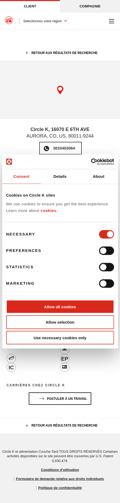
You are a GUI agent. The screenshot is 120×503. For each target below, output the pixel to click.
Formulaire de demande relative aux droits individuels (60, 479)
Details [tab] (60, 176)
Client (30, 6)
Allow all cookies (60, 306)
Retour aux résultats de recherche (60, 53)
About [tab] (98, 176)
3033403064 (64, 148)
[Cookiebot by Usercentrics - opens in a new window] (91, 161)
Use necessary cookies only (59, 338)
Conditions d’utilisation (60, 470)
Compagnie (90, 6)
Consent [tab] (21, 176)
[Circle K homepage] (9, 21)
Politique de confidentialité (60, 488)
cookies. (49, 210)
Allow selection (60, 322)
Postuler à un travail (62, 397)
